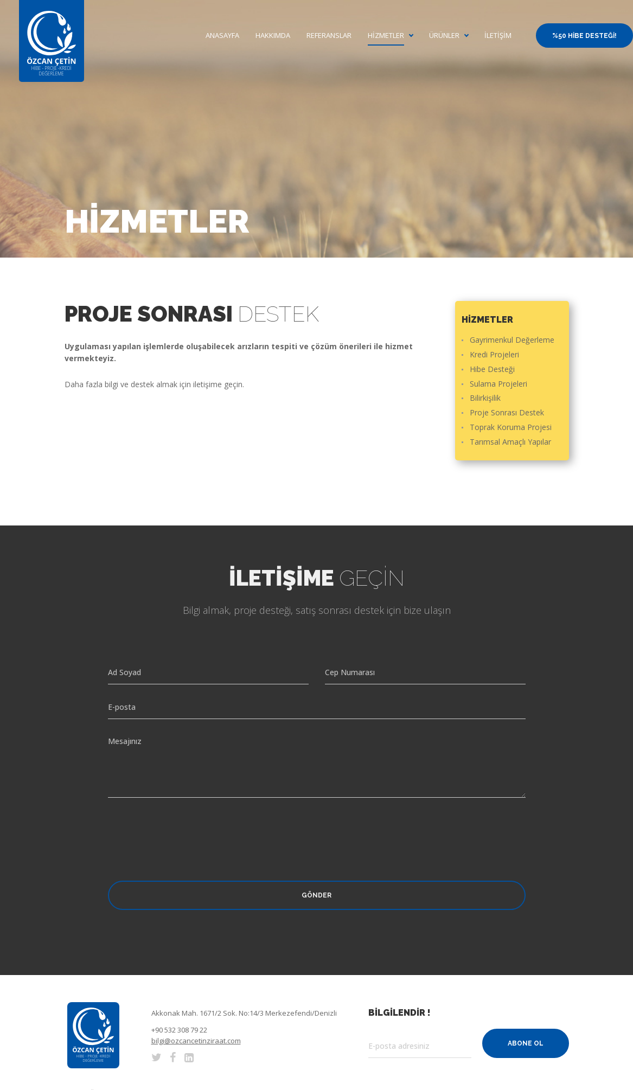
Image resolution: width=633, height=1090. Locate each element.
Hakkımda (272, 35)
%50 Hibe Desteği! (584, 36)
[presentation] (190, 830)
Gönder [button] (316, 895)
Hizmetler (386, 35)
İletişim (497, 35)
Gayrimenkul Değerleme (512, 340)
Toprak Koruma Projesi (511, 427)
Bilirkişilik (485, 398)
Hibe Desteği (492, 369)
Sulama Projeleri (498, 384)
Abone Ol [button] (526, 1043)
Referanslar (328, 35)
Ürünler (444, 35)
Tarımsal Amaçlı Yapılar (510, 442)
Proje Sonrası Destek (507, 413)
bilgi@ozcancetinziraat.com (196, 1041)
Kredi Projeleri (494, 355)
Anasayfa (222, 35)
